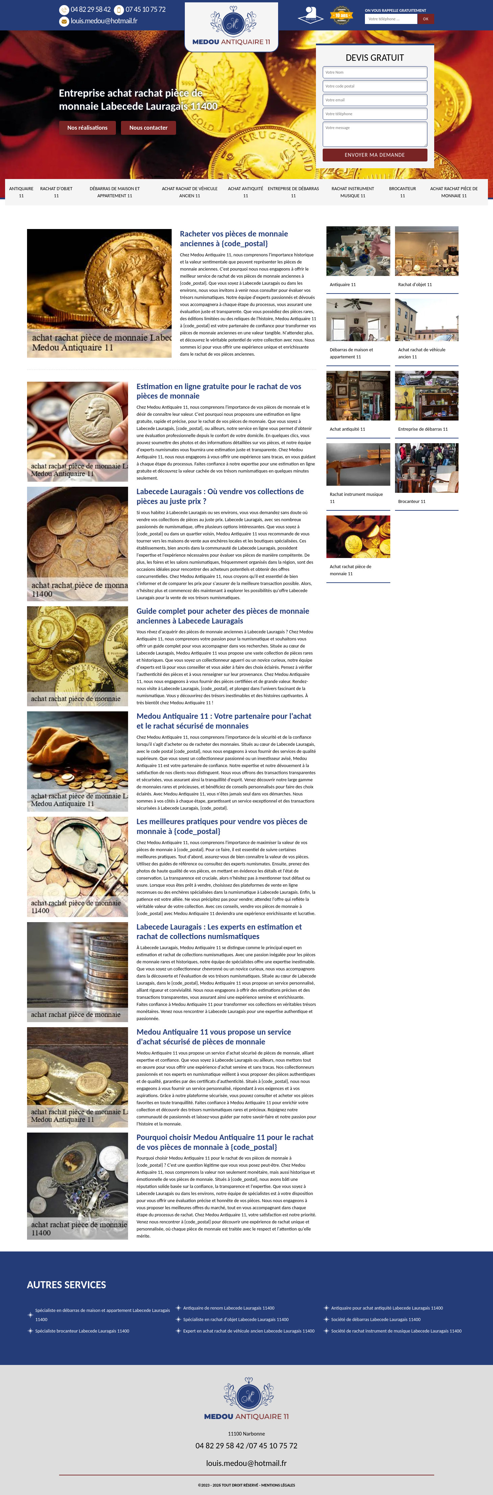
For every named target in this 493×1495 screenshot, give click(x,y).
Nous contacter (148, 127)
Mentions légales (278, 1485)
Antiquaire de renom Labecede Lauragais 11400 (229, 1308)
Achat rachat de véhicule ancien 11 (190, 192)
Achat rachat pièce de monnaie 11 (453, 192)
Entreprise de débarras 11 (293, 192)
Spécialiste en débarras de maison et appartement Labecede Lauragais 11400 (102, 1315)
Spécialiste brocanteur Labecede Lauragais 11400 (82, 1331)
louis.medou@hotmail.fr (98, 20)
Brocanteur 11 (402, 192)
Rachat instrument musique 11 (352, 192)
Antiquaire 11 (21, 192)
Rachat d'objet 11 (56, 192)
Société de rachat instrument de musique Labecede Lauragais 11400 (396, 1331)
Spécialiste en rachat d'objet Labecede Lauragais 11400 (236, 1319)
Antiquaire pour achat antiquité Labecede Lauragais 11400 (387, 1308)
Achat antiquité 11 (245, 192)
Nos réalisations (88, 127)
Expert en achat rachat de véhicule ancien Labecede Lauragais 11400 (249, 1331)
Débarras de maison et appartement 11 (115, 192)
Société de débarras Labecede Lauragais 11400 (376, 1319)
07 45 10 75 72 (139, 9)
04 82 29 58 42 (84, 9)
